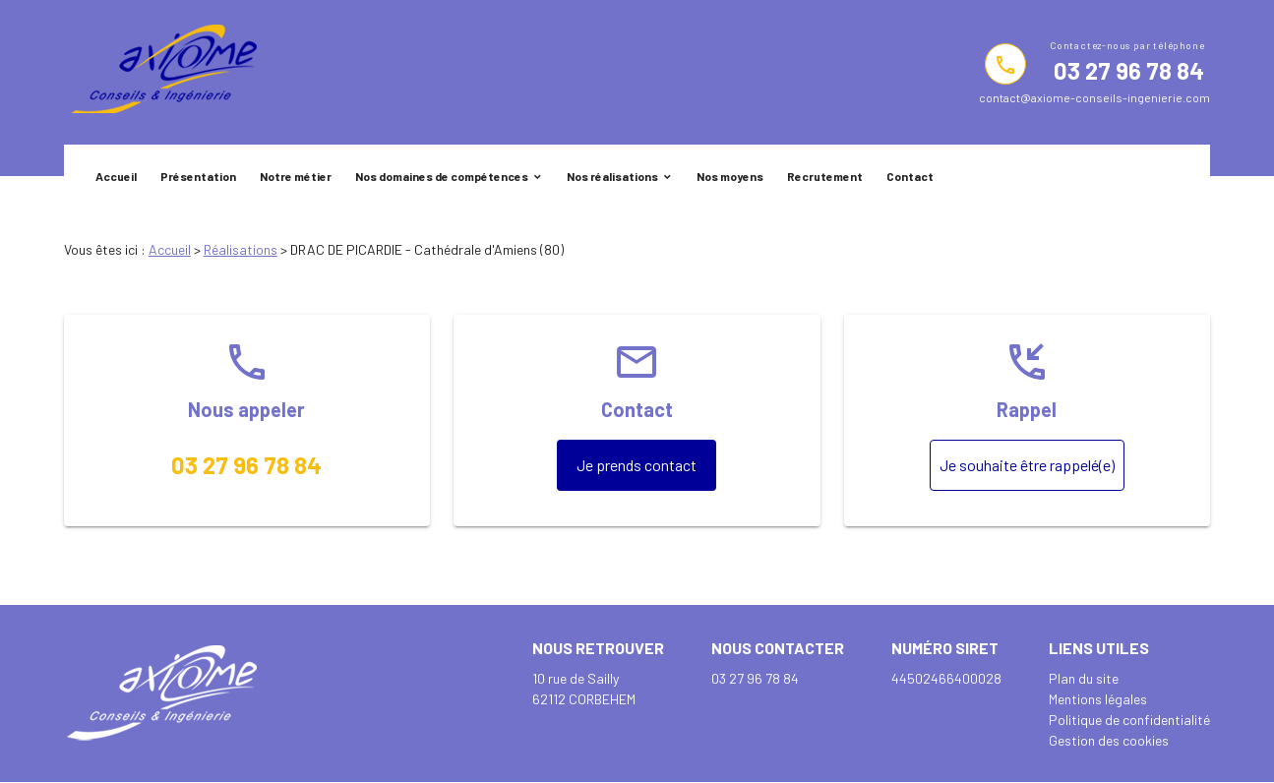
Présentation (198, 176)
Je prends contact (636, 464)
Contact (910, 176)
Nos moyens (730, 176)
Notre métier (296, 176)
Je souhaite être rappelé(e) (1027, 464)
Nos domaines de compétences (441, 176)
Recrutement (825, 176)
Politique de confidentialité (1129, 719)
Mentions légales (1098, 699)
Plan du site (1084, 678)
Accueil (116, 176)
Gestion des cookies (1109, 740)
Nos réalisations (612, 176)
